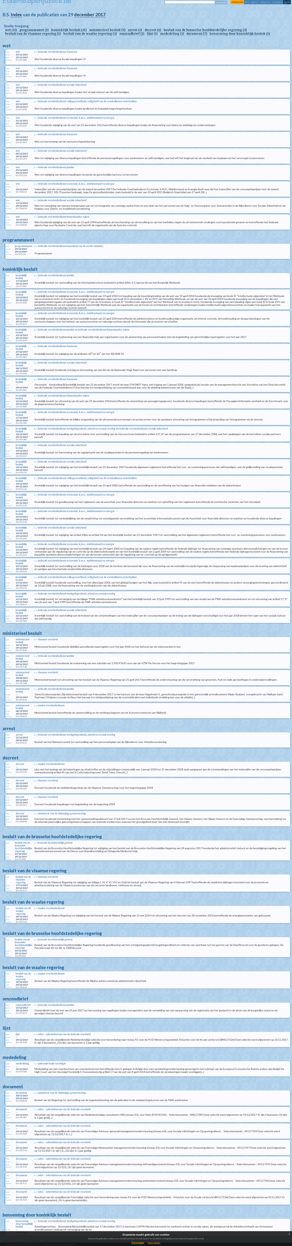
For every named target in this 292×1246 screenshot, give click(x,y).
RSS (247, 2)
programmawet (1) (34, 30)
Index (16, 14)
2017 (100, 14)
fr (288, 2)
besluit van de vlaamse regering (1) (33, 33)
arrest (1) (135, 30)
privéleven (237, 2)
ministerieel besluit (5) (107, 30)
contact (277, 2)
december (84, 14)
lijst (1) (152, 33)
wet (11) (11, 30)
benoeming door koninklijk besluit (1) (240, 33)
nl (285, 2)
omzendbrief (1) (131, 33)
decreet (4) (153, 30)
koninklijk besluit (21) (69, 30)
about (254, 2)
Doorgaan (138, 1242)
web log (265, 2)
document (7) (197, 33)
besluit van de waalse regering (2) (90, 33)
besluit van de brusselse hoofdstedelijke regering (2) (205, 30)
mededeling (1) (172, 33)
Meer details (154, 1242)
